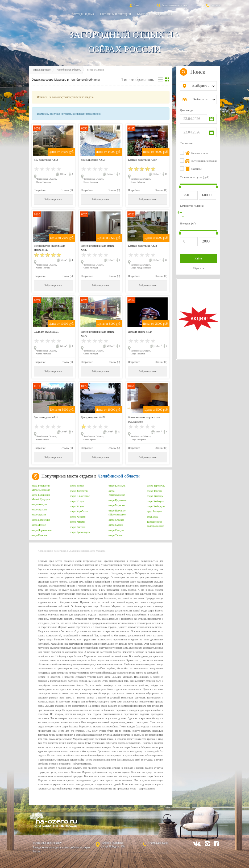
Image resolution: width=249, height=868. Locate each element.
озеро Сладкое (116, 519)
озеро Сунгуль (116, 530)
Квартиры (143, 13)
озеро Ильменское (80, 495)
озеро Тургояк (154, 490)
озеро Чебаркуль (156, 506)
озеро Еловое (77, 485)
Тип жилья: (186, 143)
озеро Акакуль (39, 504)
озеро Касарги (77, 516)
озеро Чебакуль (155, 501)
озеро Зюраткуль (79, 490)
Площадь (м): (188, 223)
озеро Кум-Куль (117, 485)
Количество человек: (192, 205)
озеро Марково (117, 505)
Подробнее (39, 190)
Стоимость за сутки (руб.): (195, 177)
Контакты (212, 5)
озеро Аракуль (39, 509)
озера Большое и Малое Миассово (41, 487)
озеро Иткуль (77, 501)
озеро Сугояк (116, 524)
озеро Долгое (39, 524)
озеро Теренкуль (156, 485)
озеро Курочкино (118, 500)
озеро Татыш (116, 535)
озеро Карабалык (79, 511)
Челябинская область (69, 69)
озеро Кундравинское (117, 493)
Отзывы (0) (67, 190)
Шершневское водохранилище (155, 523)
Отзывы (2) (114, 447)
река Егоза (153, 516)
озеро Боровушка (41, 519)
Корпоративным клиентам (171, 5)
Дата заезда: (187, 110)
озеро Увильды (155, 495)
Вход (133, 5)
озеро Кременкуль (80, 532)
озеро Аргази (39, 514)
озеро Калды (77, 506)
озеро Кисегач (77, 527)
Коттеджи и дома (83, 13)
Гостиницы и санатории (115, 13)
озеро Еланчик (40, 535)
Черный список (193, 813)
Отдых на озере (42, 69)
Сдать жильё (164, 13)
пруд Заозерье (154, 511)
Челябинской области (119, 476)
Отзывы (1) (161, 190)
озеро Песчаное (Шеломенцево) (117, 512)
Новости (214, 813)
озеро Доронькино (42, 530)
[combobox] (202, 85)
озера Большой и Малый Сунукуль (41, 497)
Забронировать (53, 199)
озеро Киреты (77, 521)
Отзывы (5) (67, 276)
